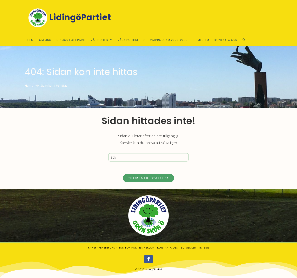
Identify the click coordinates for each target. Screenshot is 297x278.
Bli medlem (189, 247)
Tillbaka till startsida (148, 178)
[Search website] (244, 40)
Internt (205, 247)
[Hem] (28, 85)
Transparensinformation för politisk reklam (120, 247)
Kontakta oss (167, 247)
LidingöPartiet (153, 269)
